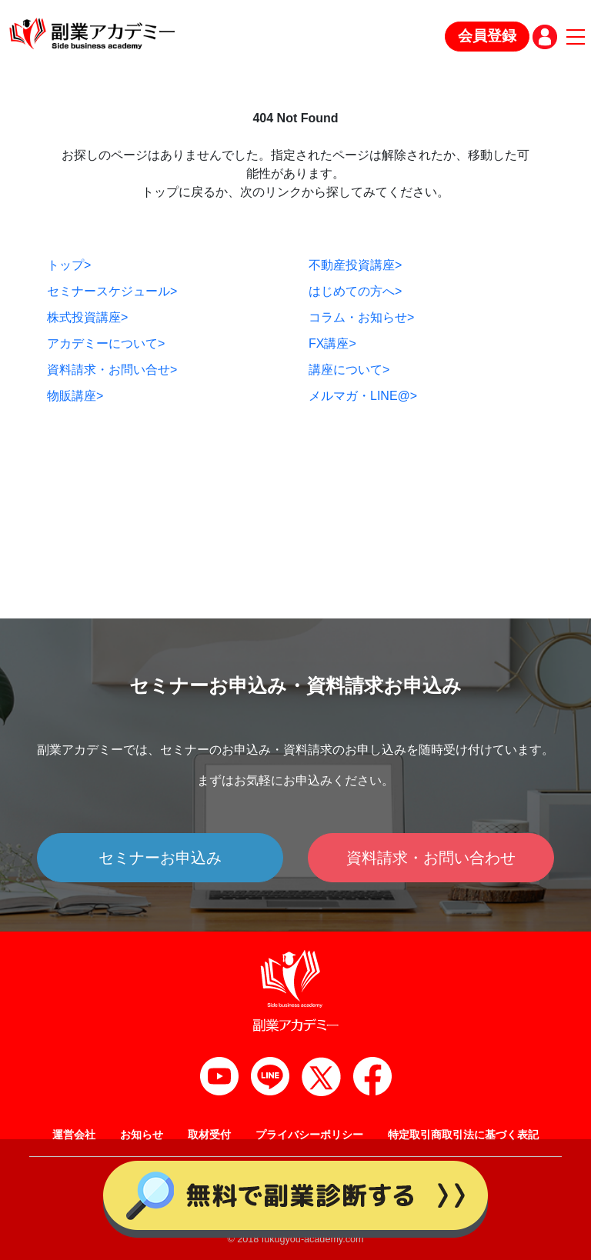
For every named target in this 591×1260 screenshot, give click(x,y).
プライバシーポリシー (309, 1134)
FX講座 (332, 343)
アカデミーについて (106, 343)
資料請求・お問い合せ (112, 369)
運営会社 (73, 1134)
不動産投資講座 (355, 265)
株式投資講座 (87, 317)
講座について (349, 369)
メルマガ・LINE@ (363, 395)
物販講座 (75, 395)
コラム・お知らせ (361, 317)
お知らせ (141, 1134)
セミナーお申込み (160, 857)
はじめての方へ (355, 291)
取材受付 (209, 1134)
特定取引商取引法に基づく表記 (463, 1134)
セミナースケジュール (112, 291)
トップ (69, 265)
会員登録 (487, 36)
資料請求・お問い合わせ (431, 857)
